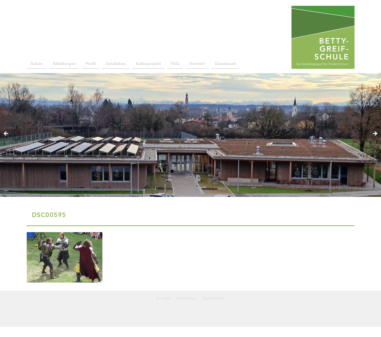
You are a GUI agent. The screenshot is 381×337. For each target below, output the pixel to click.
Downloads (225, 64)
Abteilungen (64, 64)
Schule (37, 64)
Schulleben (116, 64)
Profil (91, 64)
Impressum (186, 299)
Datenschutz (213, 299)
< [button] (6, 134)
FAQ (175, 64)
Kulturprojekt (148, 64)
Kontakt (197, 64)
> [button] (374, 134)
